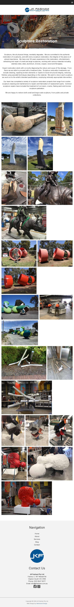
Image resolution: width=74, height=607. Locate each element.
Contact (37, 545)
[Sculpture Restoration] (23, 222)
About (37, 536)
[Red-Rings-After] (19, 281)
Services (37, 539)
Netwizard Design (42, 603)
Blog (37, 542)
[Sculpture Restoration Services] (23, 119)
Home (37, 534)
